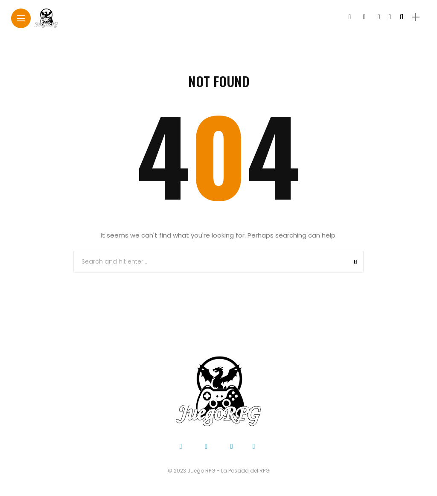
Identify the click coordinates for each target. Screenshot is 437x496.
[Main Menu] (21, 18)
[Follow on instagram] (379, 17)
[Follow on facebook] (349, 17)
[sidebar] (416, 17)
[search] (401, 17)
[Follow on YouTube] (390, 17)
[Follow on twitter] (364, 17)
